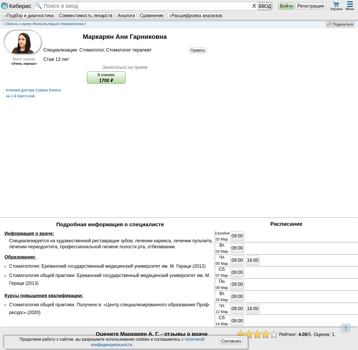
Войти (286, 6)
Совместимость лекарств (85, 15)
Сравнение (151, 15)
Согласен (231, 341)
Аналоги (126, 15)
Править (198, 50)
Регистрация (310, 6)
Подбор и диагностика (29, 15)
